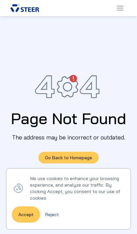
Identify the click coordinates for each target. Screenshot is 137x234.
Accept (26, 220)
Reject (52, 220)
